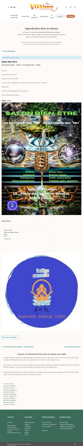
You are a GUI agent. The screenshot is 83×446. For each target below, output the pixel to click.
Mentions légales (64, 422)
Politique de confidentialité (66, 424)
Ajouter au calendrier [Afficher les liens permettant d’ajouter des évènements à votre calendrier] (11, 337)
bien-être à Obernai (9, 402)
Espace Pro (45, 430)
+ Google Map (7, 238)
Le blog (26, 430)
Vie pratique (28, 426)
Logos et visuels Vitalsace (66, 428)
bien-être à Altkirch (9, 398)
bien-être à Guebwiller (9, 400)
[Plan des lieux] (35, 239)
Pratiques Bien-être (30, 422)
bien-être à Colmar (8, 388)
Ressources (28, 428)
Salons (26, 434)
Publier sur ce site (46, 422)
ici (12, 422)
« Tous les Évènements (8, 51)
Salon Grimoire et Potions (73, 346)
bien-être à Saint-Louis (10, 396)
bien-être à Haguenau (9, 394)
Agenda (27, 432)
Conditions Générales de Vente (67, 426)
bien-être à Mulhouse (9, 386)
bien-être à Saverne (9, 404)
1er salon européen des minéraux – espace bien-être (18, 346)
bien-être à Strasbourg (10, 390)
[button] (75, 7)
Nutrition (27, 424)
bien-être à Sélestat (9, 392)
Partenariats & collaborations (49, 424)
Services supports (46, 426)
